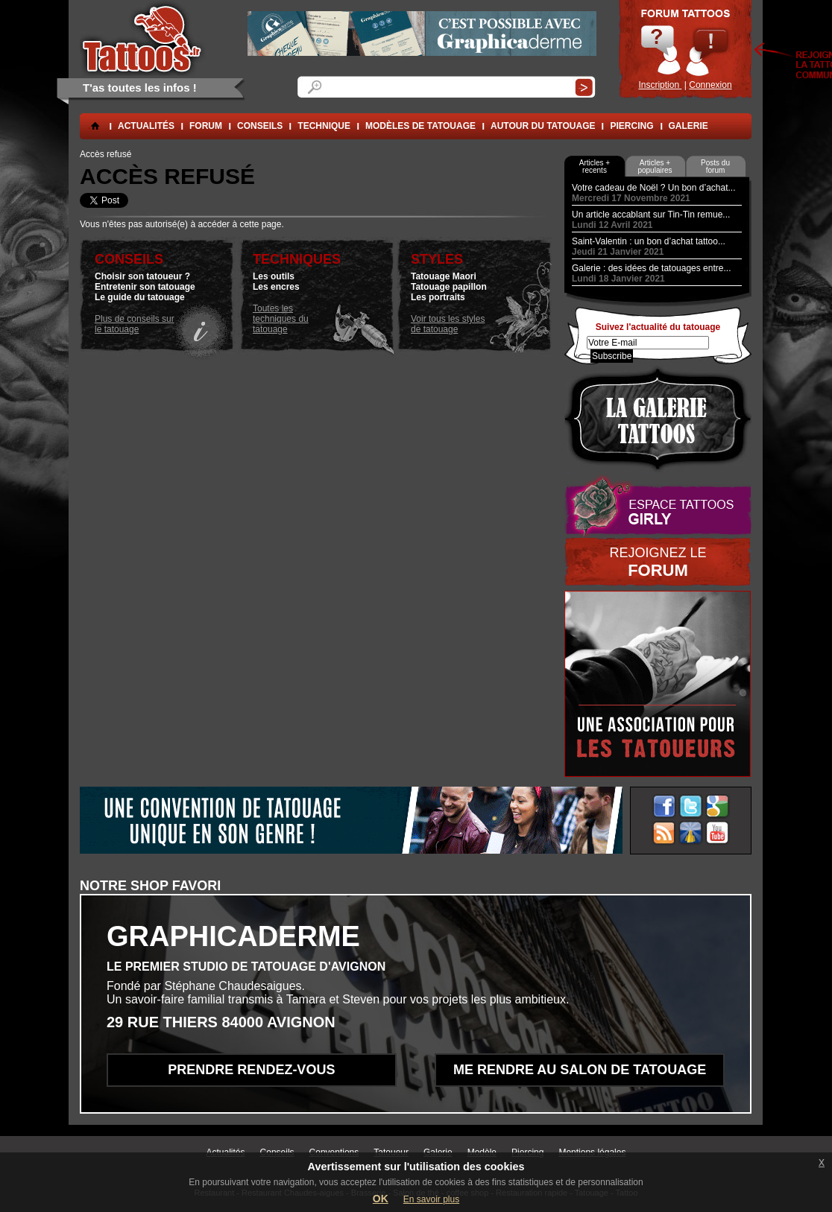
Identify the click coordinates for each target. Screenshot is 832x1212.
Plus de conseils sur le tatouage (134, 324)
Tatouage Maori (443, 276)
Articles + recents (594, 166)
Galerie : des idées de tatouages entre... (651, 268)
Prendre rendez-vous (251, 1069)
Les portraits (438, 297)
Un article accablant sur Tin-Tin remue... (651, 214)
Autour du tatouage (543, 126)
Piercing (631, 126)
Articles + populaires (654, 166)
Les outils (273, 276)
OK (380, 1199)
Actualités (146, 126)
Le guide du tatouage (140, 297)
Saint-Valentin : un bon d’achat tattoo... (648, 241)
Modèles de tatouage (420, 126)
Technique (323, 126)
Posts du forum (715, 166)
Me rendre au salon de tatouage (579, 1069)
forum (205, 126)
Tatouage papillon (449, 287)
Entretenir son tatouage (145, 287)
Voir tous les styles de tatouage (448, 324)
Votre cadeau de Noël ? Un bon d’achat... (654, 188)
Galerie (688, 126)
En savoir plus (431, 1199)
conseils (260, 126)
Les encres (276, 287)
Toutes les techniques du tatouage (281, 318)
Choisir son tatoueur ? (142, 276)
